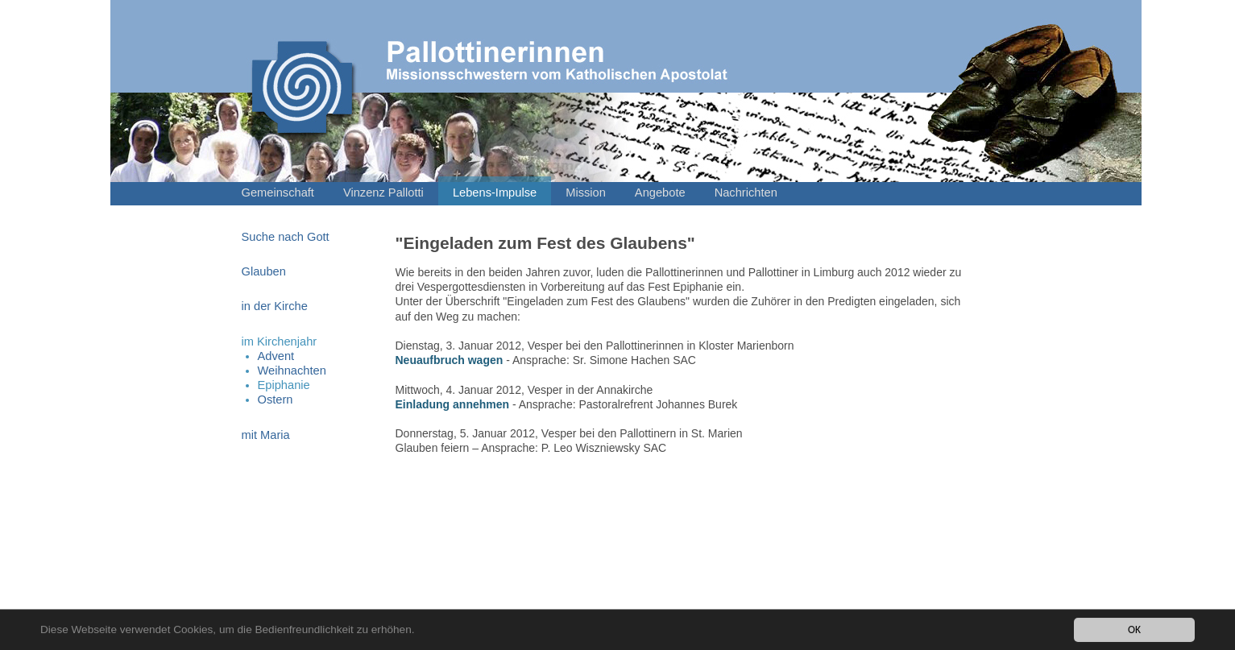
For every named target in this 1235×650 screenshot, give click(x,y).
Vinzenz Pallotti (383, 192)
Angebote (660, 192)
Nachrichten (746, 192)
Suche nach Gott (285, 236)
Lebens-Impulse (495, 192)
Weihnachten (292, 370)
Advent (276, 356)
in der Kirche (275, 306)
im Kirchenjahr (279, 341)
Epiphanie (284, 385)
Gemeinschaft (278, 192)
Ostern (275, 399)
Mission (586, 192)
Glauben (264, 271)
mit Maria (266, 435)
